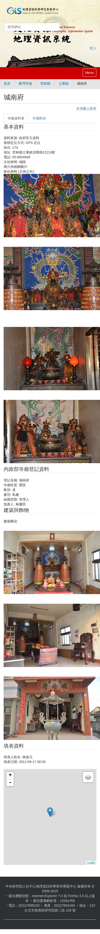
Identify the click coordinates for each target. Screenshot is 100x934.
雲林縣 (45, 83)
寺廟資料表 (15, 118)
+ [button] (10, 775)
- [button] (10, 782)
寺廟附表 (39, 118)
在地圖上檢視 (86, 108)
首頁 (7, 83)
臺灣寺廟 (25, 83)
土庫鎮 (64, 83)
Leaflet (91, 862)
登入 (93, 48)
